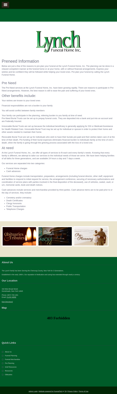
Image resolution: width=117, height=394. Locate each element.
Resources (9, 371)
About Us (8, 352)
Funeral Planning (11, 356)
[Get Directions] (7, 302)
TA (65, 391)
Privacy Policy (73, 391)
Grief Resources (10, 367)
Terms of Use (83, 391)
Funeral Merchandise (12, 359)
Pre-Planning (9, 363)
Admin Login (33, 391)
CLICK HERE (11, 297)
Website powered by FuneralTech (51, 391)
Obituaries (8, 374)
